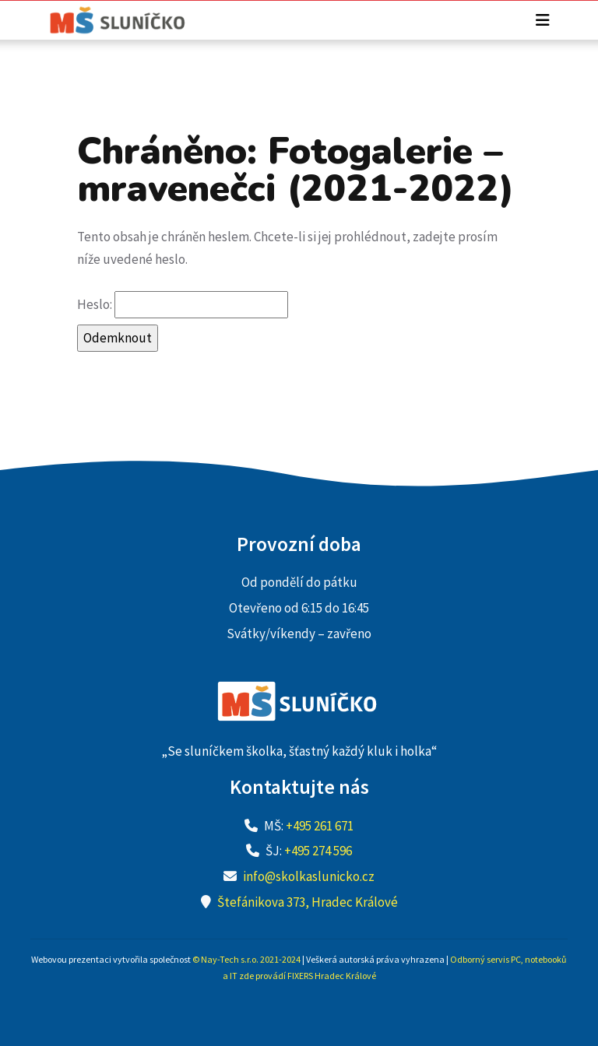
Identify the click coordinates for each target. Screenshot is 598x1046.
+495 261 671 (320, 825)
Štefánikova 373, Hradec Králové (307, 902)
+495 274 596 (318, 850)
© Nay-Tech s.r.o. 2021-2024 (246, 959)
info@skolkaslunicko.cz (309, 876)
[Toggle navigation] (543, 20)
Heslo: (182, 304)
